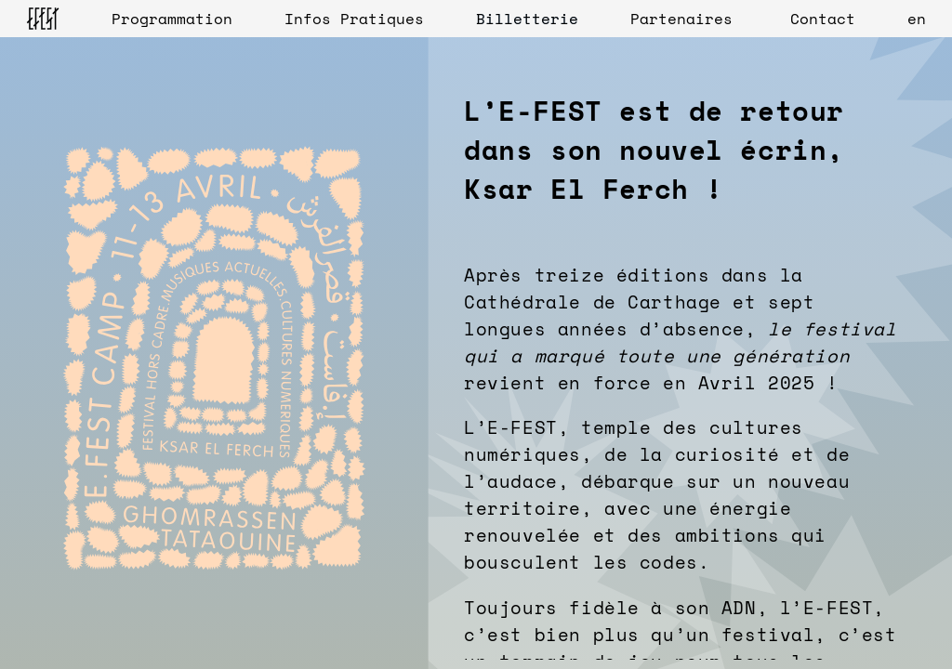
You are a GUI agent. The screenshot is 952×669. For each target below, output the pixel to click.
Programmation (172, 18)
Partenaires (681, 18)
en (916, 18)
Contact (822, 18)
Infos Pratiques (354, 18)
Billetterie (527, 18)
